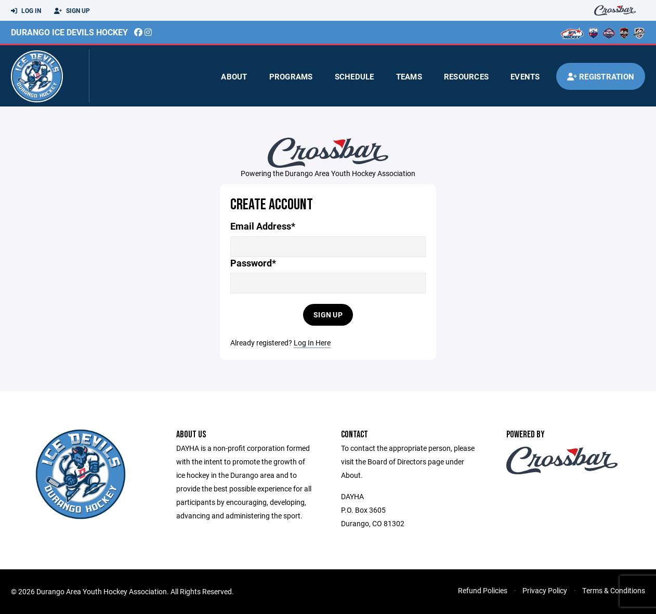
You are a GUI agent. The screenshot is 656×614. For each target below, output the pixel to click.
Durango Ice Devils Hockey (69, 31)
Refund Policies (482, 590)
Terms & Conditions (613, 590)
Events (525, 76)
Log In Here (312, 343)
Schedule (354, 76)
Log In (26, 11)
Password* (253, 263)
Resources (466, 76)
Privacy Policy (544, 590)
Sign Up (72, 11)
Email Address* (262, 226)
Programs (291, 76)
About (234, 76)
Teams (409, 76)
